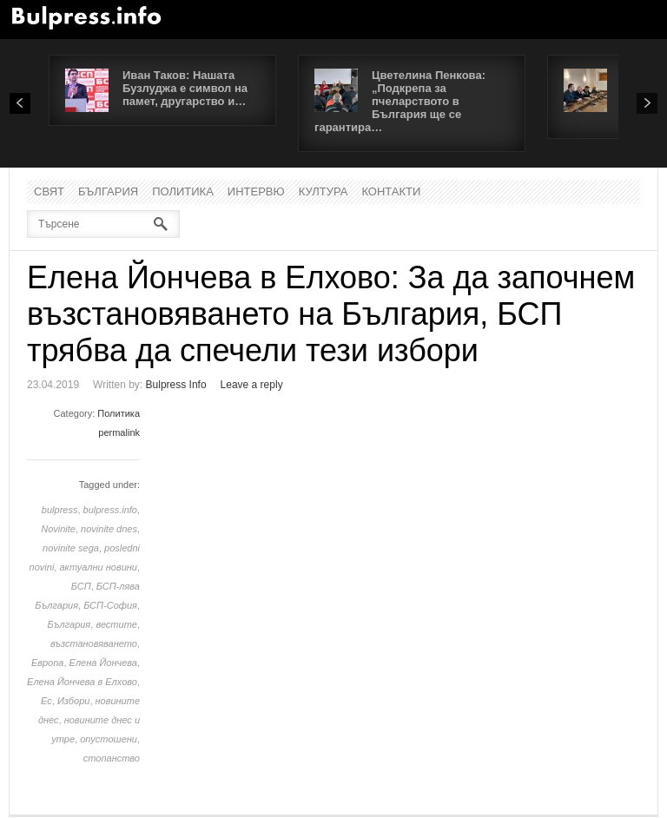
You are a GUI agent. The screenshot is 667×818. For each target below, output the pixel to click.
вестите (116, 624)
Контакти (390, 191)
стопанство (111, 758)
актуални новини (97, 567)
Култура (323, 191)
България (108, 191)
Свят (49, 191)
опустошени (108, 739)
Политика (183, 191)
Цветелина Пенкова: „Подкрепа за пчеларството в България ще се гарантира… (399, 101)
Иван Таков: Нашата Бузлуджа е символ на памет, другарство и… (185, 88)
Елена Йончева (103, 662)
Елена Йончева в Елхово (82, 681)
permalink (119, 432)
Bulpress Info (176, 385)
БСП (81, 586)
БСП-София (110, 605)
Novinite (58, 529)
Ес (46, 701)
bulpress (60, 510)
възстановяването (93, 643)
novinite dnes (109, 529)
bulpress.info (110, 510)
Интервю (256, 191)
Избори (73, 701)
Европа (47, 662)
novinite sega (71, 548)
